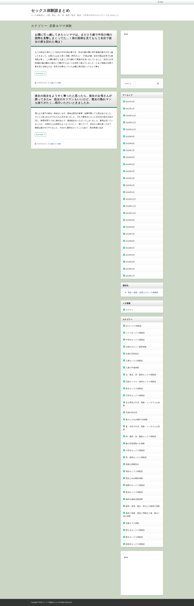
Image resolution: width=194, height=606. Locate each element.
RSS (161, 2)
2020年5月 (130, 164)
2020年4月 (130, 171)
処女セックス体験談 (134, 388)
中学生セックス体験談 (135, 340)
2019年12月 (131, 199)
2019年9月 (130, 220)
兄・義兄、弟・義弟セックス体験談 (141, 375)
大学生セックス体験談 (135, 395)
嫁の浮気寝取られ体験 (135, 443)
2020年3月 (130, 178)
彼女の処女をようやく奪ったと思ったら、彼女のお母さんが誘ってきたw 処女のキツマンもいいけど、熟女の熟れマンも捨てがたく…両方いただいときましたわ (73, 99)
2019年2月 (130, 269)
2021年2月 (130, 101)
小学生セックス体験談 (135, 450)
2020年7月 (130, 150)
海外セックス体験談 (134, 471)
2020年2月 (130, 185)
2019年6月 (130, 241)
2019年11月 (131, 206)
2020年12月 (131, 115)
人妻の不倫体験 (132, 367)
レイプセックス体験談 (135, 333)
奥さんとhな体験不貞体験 (137, 419)
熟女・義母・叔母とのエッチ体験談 (143, 292)
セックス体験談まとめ (50, 10)
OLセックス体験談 (133, 326)
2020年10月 (131, 129)
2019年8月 (130, 227)
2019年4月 (130, 255)
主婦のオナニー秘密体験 (136, 347)
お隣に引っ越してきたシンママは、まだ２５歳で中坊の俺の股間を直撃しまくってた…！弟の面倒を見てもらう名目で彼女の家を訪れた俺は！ (73, 38)
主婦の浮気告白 (132, 354)
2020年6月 (130, 157)
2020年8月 (130, 143)
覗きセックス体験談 (134, 537)
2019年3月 (130, 262)
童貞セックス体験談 (134, 492)
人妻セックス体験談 (134, 361)
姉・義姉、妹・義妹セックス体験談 (141, 436)
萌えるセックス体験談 (135, 530)
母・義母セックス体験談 (136, 457)
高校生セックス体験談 (135, 544)
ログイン (129, 310)
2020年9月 (130, 136)
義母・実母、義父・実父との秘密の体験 (143, 506)
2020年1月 (130, 192)
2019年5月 (130, 248)
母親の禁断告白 (132, 464)
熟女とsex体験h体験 (134, 478)
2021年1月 (130, 109)
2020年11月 (131, 122)
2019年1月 (130, 276)
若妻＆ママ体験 (55, 83)
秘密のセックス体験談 (135, 485)
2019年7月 (130, 234)
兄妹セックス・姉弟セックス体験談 (141, 381)
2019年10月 (131, 213)
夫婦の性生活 (131, 412)
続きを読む (40, 73)
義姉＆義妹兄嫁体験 (134, 499)
